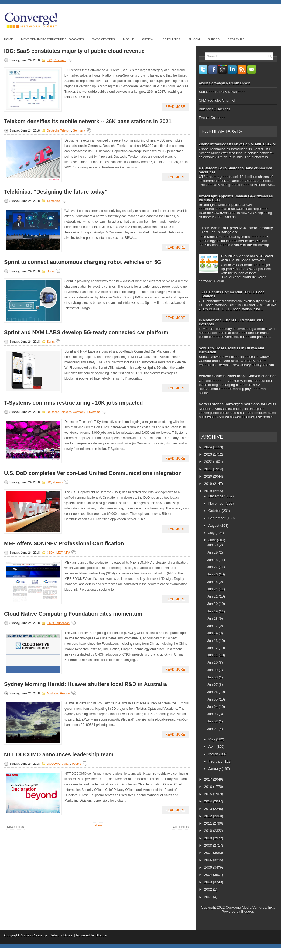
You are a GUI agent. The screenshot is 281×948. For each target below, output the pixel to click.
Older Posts (181, 826)
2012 (208, 816)
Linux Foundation (58, 623)
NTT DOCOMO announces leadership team (59, 754)
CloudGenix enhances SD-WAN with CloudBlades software (247, 258)
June (212, 540)
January (215, 769)
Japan (66, 763)
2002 (208, 889)
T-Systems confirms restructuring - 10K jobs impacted (73, 402)
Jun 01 (213, 729)
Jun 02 (213, 721)
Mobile (128, 39)
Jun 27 (213, 567)
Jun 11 (213, 655)
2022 (208, 462)
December (217, 496)
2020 (208, 476)
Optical (148, 39)
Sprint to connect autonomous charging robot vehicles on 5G (82, 262)
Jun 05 (213, 699)
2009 (208, 838)
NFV (67, 552)
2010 (208, 831)
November (217, 503)
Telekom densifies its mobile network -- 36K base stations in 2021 (88, 121)
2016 (208, 787)
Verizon (58, 482)
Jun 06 (213, 692)
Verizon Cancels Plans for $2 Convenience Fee (237, 376)
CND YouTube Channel (217, 100)
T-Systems (93, 411)
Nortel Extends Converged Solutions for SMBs (237, 404)
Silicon (194, 39)
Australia (52, 693)
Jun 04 (213, 707)
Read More (175, 107)
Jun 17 (213, 626)
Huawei (65, 693)
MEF (59, 552)
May (212, 739)
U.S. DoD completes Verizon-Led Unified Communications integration (93, 473)
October (215, 511)
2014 (208, 801)
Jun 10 (213, 662)
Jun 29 (213, 552)
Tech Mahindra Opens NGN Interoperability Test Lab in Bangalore (237, 230)
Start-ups (236, 39)
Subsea (214, 39)
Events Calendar (212, 118)
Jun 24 (213, 589)
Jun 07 (213, 684)
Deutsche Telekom (59, 130)
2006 (208, 860)
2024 (208, 447)
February (216, 761)
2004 (208, 875)
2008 (208, 845)
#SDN (50, 552)
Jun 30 (213, 545)
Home (8, 39)
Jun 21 (213, 596)
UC (49, 482)
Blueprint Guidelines (214, 109)
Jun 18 (213, 618)
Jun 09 (213, 670)
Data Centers (103, 39)
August (214, 525)
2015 (208, 794)
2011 (208, 823)
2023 (208, 454)
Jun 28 (213, 560)
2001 (208, 897)
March (213, 754)
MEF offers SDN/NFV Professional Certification (64, 543)
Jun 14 (213, 633)
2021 (208, 469)
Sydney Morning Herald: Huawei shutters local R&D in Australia (85, 684)
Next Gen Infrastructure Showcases (52, 39)
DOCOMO (53, 763)
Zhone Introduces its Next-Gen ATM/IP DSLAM (237, 144)
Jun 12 (213, 648)
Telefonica (53, 200)
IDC (49, 60)
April (212, 746)
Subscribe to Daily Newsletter (222, 92)
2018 (208, 491)
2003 (208, 882)
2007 (208, 853)
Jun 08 (213, 677)
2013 (208, 809)
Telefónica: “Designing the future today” (55, 191)
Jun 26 (213, 574)
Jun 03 (213, 714)
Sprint (50, 271)
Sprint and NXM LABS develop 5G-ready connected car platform (86, 332)
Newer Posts (15, 826)
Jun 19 (213, 611)
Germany (79, 130)
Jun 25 (213, 582)
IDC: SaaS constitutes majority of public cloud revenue (74, 51)
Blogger (247, 911)
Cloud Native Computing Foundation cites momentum (73, 613)
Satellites (171, 39)
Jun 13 (213, 641)
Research (60, 60)
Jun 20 (213, 604)
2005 (208, 868)
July (212, 533)
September (217, 518)
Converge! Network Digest (52, 935)
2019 (208, 484)
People (76, 763)
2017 (208, 779)
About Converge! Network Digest (224, 83)
